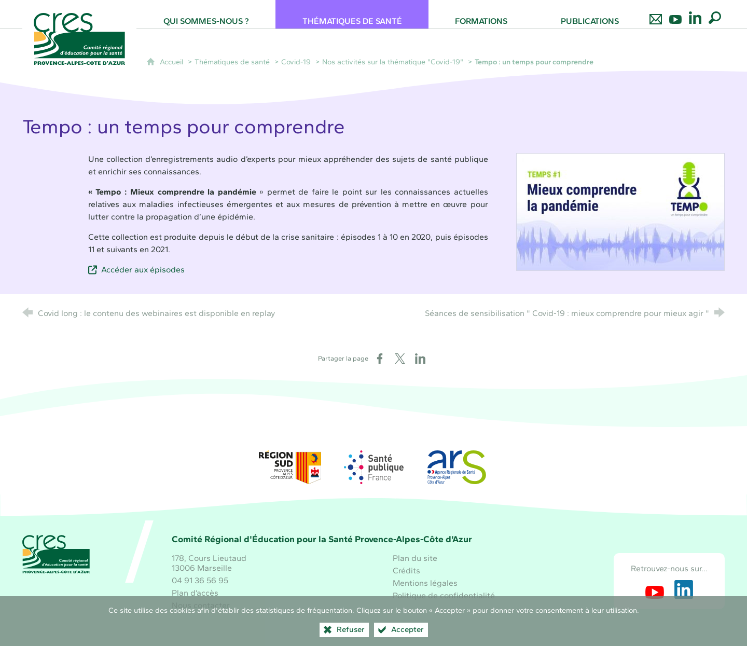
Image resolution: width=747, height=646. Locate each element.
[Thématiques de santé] (351, 14)
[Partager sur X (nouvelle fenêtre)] (400, 358)
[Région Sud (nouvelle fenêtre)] (290, 467)
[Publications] (590, 14)
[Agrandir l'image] (620, 211)
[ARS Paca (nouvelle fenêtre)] (457, 467)
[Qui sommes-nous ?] (205, 14)
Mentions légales (425, 583)
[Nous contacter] (656, 14)
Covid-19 (296, 61)
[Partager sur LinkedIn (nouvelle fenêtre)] (420, 358)
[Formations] (481, 14)
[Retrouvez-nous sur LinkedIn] (695, 14)
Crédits (406, 570)
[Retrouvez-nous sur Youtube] (675, 14)
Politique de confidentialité (444, 595)
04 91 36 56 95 (200, 580)
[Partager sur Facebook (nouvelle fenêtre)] (380, 358)
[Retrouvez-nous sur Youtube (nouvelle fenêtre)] (654, 589)
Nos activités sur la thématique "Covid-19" (392, 61)
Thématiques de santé (232, 61)
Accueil (172, 61)
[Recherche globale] (715, 14)
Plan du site (415, 558)
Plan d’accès (195, 593)
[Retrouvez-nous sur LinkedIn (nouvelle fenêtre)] (683, 589)
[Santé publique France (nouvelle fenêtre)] (373, 467)
